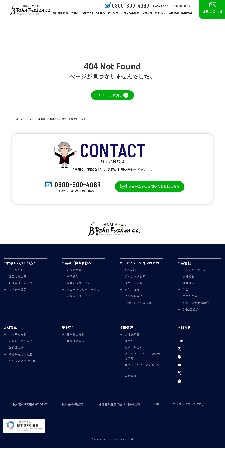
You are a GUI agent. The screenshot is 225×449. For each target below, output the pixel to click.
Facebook (190, 382)
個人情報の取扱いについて (30, 405)
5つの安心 (131, 270)
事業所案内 (190, 297)
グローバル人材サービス (83, 290)
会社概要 (189, 277)
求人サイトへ (17, 270)
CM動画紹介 (191, 310)
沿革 (186, 290)
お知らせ (160, 14)
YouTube (189, 365)
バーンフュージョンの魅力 (123, 14)
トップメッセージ (194, 270)
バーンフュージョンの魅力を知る (142, 356)
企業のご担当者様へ (94, 14)
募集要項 (131, 376)
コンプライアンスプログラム (191, 405)
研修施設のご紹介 (20, 341)
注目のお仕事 (17, 277)
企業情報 (173, 14)
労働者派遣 (74, 270)
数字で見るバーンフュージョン (142, 367)
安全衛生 (68, 328)
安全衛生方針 (75, 335)
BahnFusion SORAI (138, 303)
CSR (156, 405)
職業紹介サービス (78, 283)
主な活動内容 (75, 341)
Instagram (190, 349)
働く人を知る (133, 348)
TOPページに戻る (110, 95)
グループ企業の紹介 (196, 303)
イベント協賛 (133, 297)
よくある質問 (17, 290)
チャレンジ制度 (135, 277)
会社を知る (132, 335)
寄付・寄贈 (132, 290)
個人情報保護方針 (73, 405)
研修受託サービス (78, 297)
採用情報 (187, 14)
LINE (186, 357)
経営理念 (189, 283)
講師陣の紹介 (17, 348)
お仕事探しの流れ (20, 283)
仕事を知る (132, 341)
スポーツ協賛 (133, 283)
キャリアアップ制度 (22, 361)
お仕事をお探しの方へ (67, 14)
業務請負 (73, 277)
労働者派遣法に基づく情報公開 (119, 405)
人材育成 (147, 14)
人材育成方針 (17, 335)
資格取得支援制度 (20, 355)
